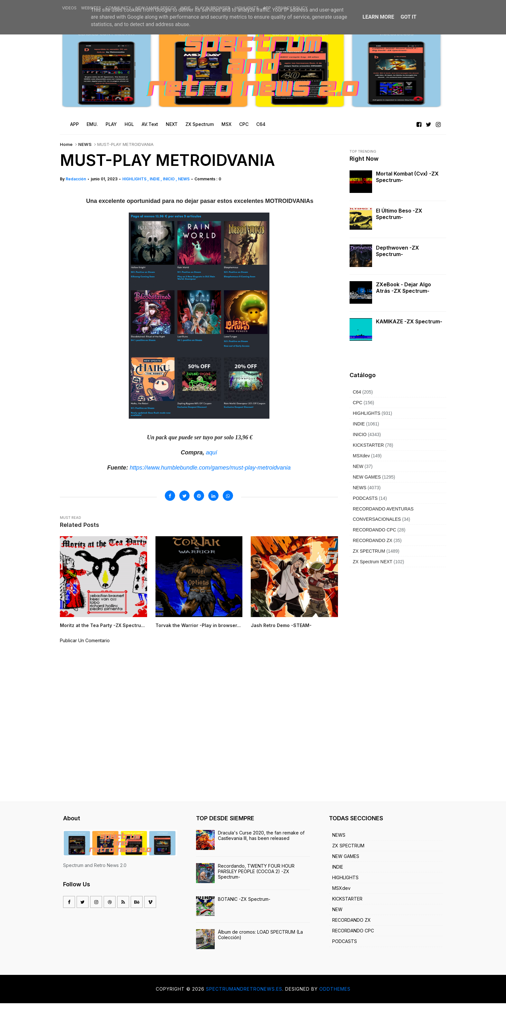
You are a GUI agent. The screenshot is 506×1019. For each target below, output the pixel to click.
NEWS (84, 144)
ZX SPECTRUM (369, 551)
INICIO (169, 178)
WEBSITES (91, 7)
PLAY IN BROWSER (212, 7)
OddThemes (335, 1004)
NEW (358, 466)
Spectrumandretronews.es (244, 1004)
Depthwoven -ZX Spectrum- (397, 250)
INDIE (186, 7)
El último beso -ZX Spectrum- (399, 213)
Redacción (76, 178)
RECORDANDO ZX (372, 540)
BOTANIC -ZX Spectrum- (244, 914)
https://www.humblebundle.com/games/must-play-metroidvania (210, 467)
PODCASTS (365, 498)
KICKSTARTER (368, 445)
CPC (357, 402)
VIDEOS (69, 7)
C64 (357, 392)
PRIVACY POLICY (291, 7)
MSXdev (361, 455)
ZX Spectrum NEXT (372, 561)
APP (267, 7)
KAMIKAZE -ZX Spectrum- (409, 321)
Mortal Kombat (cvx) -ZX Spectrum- (407, 176)
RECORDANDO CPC (374, 529)
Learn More (378, 17)
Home (66, 144)
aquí (211, 452)
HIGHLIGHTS (247, 7)
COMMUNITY (118, 7)
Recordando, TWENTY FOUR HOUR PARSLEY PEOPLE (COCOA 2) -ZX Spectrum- (256, 887)
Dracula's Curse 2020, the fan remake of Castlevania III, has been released (261, 851)
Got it (408, 17)
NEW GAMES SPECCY (156, 7)
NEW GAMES (367, 477)
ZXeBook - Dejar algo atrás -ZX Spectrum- (403, 287)
